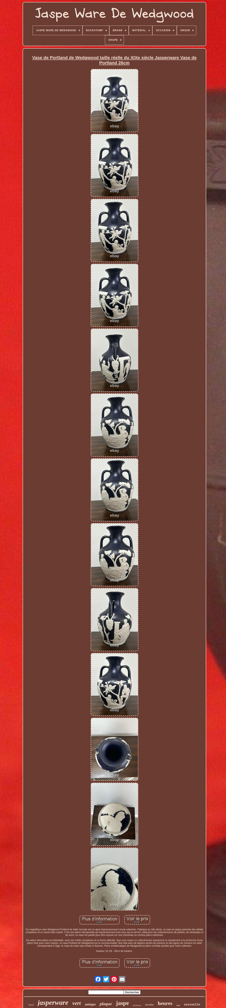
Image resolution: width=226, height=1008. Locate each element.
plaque (106, 1003)
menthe (149, 1004)
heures (165, 1003)
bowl (31, 1004)
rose (178, 1005)
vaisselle (192, 1004)
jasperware (53, 1002)
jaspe (122, 1003)
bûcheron (137, 1005)
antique (90, 1004)
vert (76, 1003)
